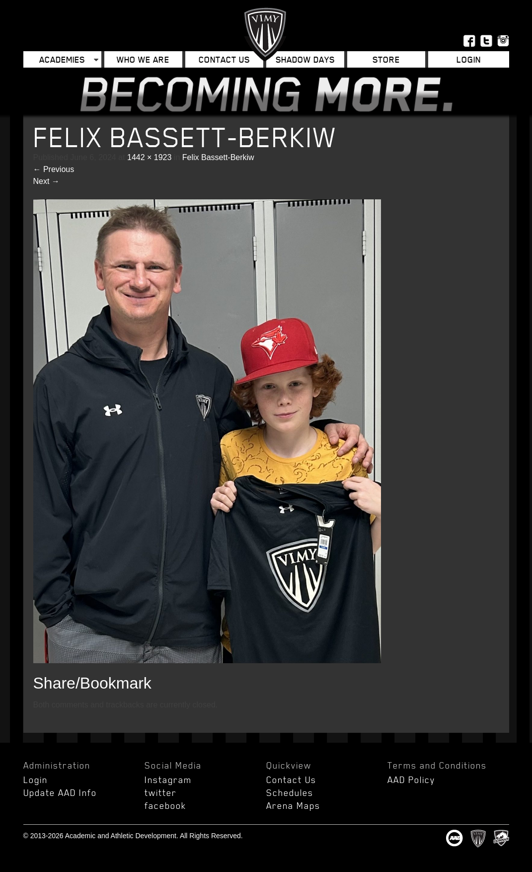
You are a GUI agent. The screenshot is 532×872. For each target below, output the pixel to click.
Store (386, 59)
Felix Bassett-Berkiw (218, 157)
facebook (165, 805)
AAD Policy (411, 779)
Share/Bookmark (92, 683)
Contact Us (224, 59)
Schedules (289, 792)
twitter (161, 792)
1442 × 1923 (149, 157)
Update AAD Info (60, 792)
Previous (54, 169)
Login (468, 59)
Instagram (168, 779)
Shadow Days (305, 59)
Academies (62, 59)
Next (46, 181)
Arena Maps (293, 805)
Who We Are (143, 59)
